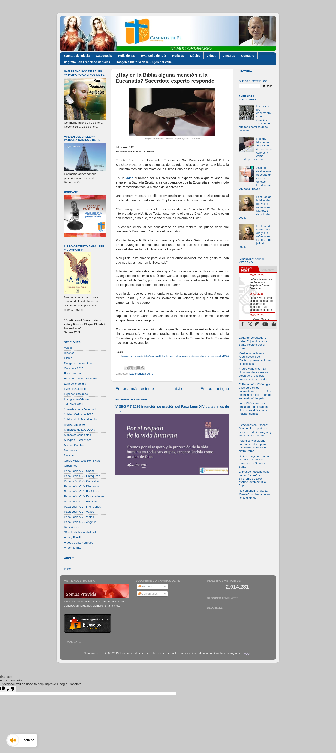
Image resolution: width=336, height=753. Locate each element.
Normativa (70, 450)
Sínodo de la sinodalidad (80, 532)
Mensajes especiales (77, 434)
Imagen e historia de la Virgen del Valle (144, 62)
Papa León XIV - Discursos (81, 486)
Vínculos (229, 55)
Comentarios (148, 593)
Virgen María (72, 547)
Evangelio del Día (153, 55)
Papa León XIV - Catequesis (82, 476)
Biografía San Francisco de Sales (86, 62)
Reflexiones (126, 55)
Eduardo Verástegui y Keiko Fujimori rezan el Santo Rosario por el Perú (253, 343)
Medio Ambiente (74, 424)
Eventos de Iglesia (77, 55)
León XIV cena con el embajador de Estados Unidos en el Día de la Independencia (253, 408)
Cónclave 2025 (73, 368)
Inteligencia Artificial (77, 399)
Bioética (69, 352)
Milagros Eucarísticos (78, 440)
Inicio (177, 388)
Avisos (68, 347)
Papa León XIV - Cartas (79, 470)
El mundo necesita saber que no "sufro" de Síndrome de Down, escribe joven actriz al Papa (255, 478)
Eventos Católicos (75, 388)
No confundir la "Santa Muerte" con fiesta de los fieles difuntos (254, 494)
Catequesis (104, 55)
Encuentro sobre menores (80, 378)
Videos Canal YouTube (78, 542)
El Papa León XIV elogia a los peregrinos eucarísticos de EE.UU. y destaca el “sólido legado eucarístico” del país (255, 391)
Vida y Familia (73, 537)
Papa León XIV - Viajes (79, 516)
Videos (211, 55)
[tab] (248, 269)
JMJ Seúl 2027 (73, 404)
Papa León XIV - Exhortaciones (84, 496)
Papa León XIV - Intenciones (82, 506)
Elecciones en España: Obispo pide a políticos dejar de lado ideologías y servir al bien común (255, 430)
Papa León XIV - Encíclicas (81, 491)
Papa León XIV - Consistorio (82, 481)
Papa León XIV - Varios (79, 511)
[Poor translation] (10, 689)
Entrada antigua (215, 388)
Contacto (247, 55)
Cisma (68, 358)
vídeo (129, 178)
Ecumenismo (72, 373)
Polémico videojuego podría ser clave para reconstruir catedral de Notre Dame (253, 446)
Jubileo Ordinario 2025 (78, 414)
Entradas (145, 586)
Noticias (178, 55)
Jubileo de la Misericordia (80, 419)
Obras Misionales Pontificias (82, 460)
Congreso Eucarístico (78, 363)
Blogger (247, 653)
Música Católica (74, 445)
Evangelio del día (75, 383)
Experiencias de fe (141, 373)
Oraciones (70, 465)
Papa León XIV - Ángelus (80, 522)
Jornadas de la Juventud (80, 409)
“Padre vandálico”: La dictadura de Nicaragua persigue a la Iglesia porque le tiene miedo (254, 374)
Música (195, 55)
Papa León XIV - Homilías (80, 501)
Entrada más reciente (135, 388)
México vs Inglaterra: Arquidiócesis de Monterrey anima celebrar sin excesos (255, 358)
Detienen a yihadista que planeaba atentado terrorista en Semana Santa (255, 461)
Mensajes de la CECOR (79, 429)
